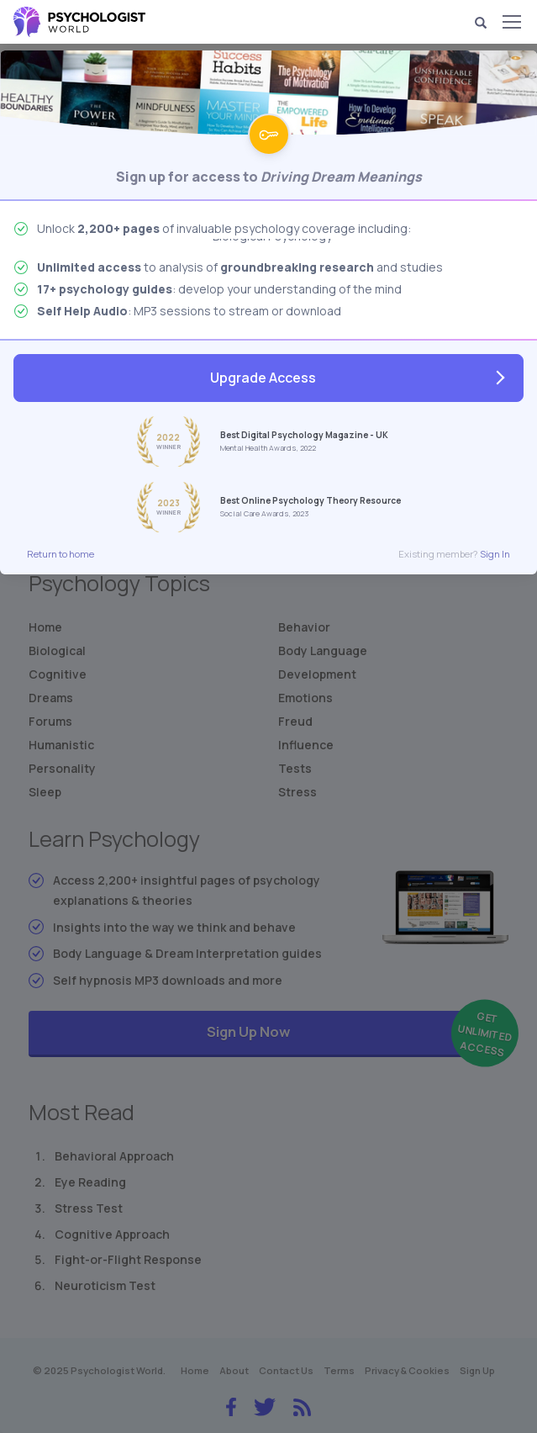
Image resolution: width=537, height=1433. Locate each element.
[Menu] (511, 22)
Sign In (495, 553)
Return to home (60, 553)
